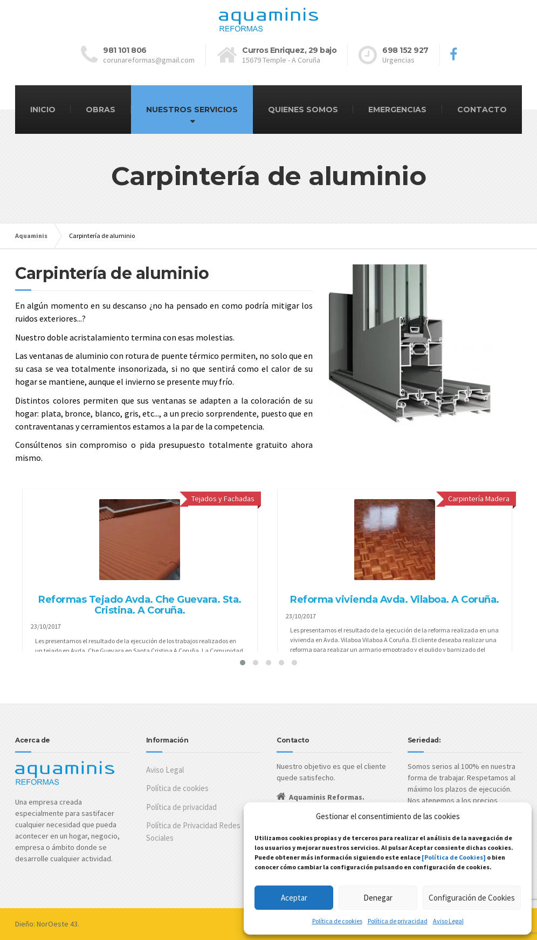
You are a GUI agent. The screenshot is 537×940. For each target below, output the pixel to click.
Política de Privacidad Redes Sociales (193, 831)
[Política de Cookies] (454, 857)
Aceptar (294, 898)
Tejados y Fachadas (222, 498)
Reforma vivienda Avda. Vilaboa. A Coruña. (394, 599)
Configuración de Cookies (472, 898)
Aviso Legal (448, 921)
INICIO (43, 109)
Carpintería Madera (479, 498)
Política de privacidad (398, 921)
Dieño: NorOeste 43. (47, 924)
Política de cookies (337, 921)
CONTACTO (482, 109)
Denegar (378, 898)
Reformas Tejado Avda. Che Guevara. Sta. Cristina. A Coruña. (140, 605)
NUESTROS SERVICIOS (192, 109)
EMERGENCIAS (397, 109)
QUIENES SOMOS (303, 109)
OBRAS (100, 109)
